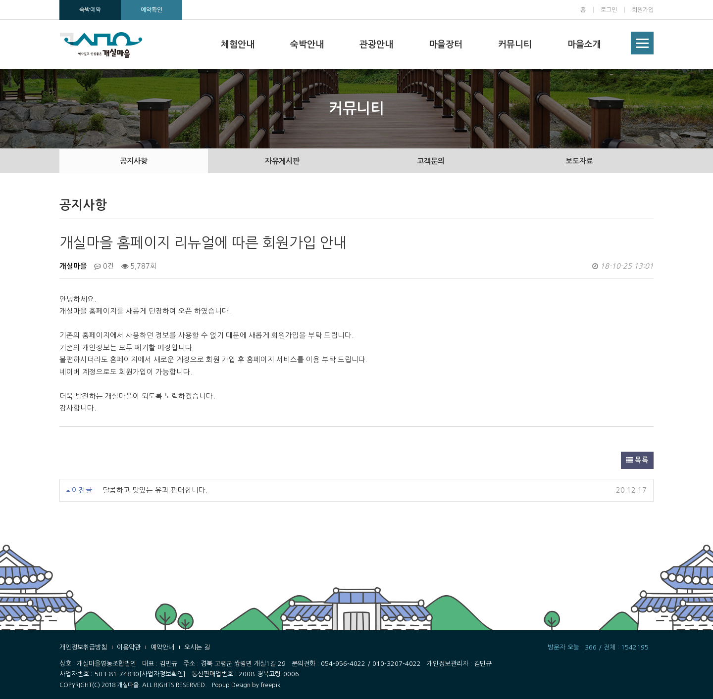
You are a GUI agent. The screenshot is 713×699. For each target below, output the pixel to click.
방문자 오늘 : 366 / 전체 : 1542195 (598, 647)
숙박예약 (90, 10)
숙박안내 (307, 44)
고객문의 (431, 161)
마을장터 (445, 44)
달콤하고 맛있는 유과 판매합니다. (154, 490)
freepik (270, 685)
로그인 (609, 10)
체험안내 (238, 44)
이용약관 (129, 647)
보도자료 (579, 161)
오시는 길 (197, 647)
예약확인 (151, 10)
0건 (104, 266)
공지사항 (134, 161)
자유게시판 (282, 161)
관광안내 (376, 44)
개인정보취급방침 (83, 647)
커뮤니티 (515, 44)
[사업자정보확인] (162, 674)
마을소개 (584, 44)
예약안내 (162, 647)
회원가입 (643, 10)
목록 (637, 460)
